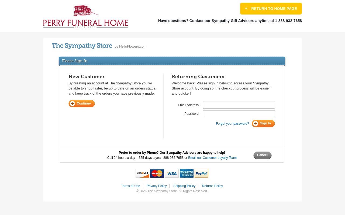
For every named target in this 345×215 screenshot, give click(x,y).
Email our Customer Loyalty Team (212, 158)
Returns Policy (212, 186)
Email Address (188, 105)
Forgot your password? (232, 124)
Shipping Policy (184, 186)
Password (191, 114)
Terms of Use (130, 186)
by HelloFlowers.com (99, 46)
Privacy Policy (157, 186)
